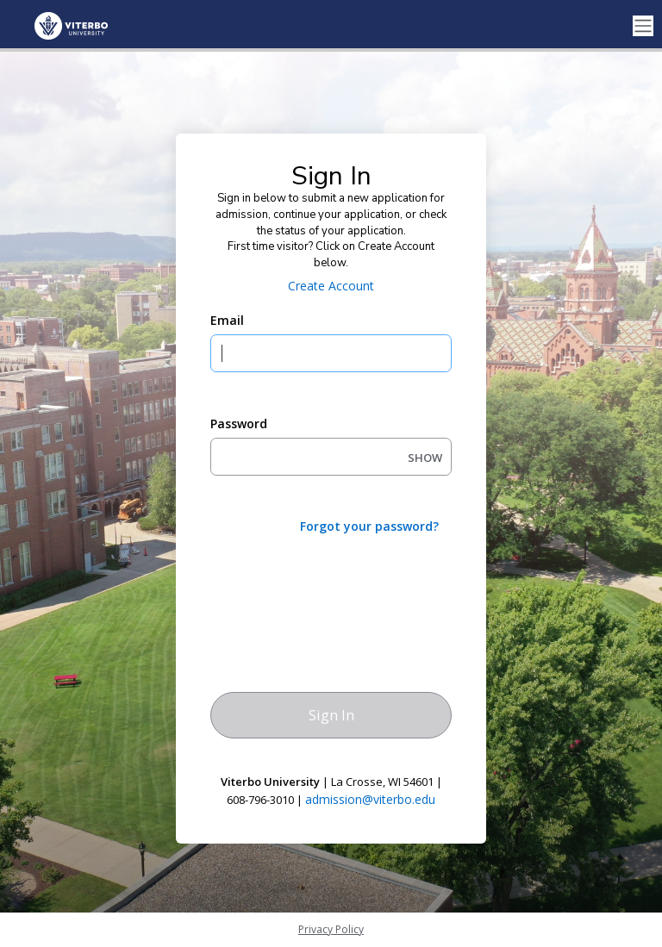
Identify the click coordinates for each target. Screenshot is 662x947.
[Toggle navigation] (643, 26)
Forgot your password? (369, 526)
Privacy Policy (331, 929)
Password (238, 423)
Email (227, 320)
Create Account (331, 285)
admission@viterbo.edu (370, 799)
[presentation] (341, 581)
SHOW (425, 457)
